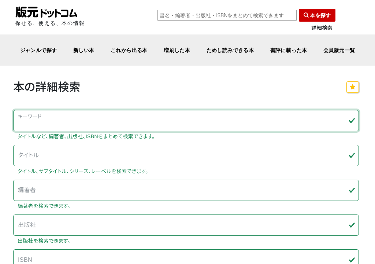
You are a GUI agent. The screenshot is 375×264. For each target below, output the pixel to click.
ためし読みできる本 (230, 50)
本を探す (317, 15)
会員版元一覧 (339, 50)
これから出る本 (129, 50)
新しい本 (83, 50)
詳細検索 (322, 28)
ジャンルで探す (38, 50)
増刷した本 (177, 50)
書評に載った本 (288, 50)
